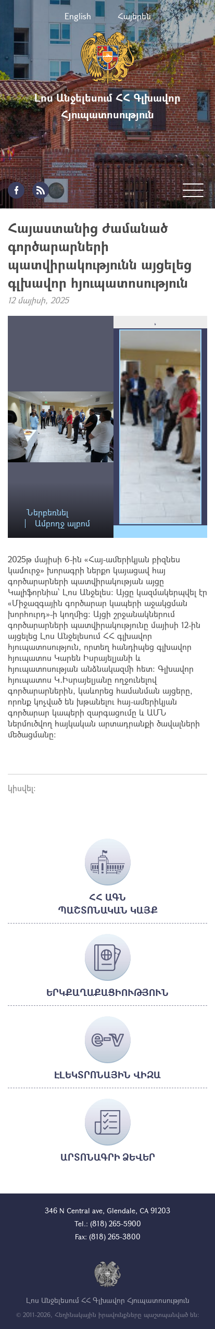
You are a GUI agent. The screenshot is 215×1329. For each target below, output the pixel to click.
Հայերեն (134, 15)
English (78, 15)
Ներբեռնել (47, 512)
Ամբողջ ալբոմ (62, 523)
